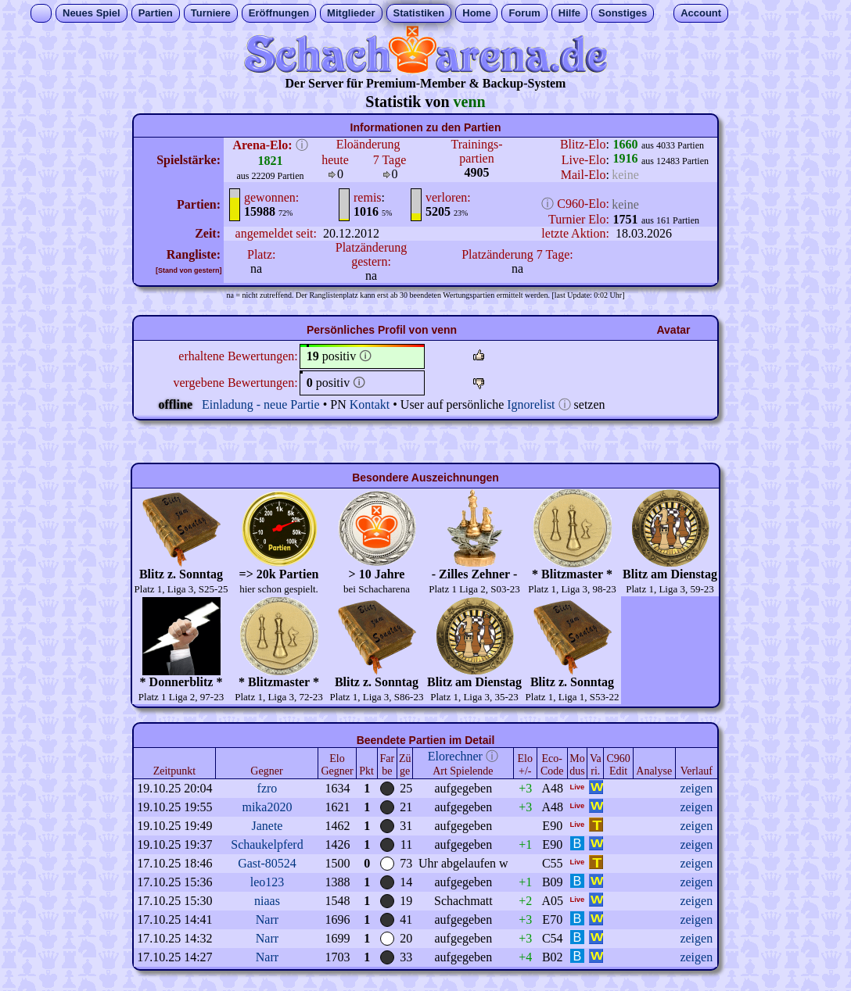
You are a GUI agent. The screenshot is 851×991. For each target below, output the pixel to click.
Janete (266, 825)
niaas (267, 900)
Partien (155, 13)
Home (476, 13)
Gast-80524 (267, 863)
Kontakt (370, 404)
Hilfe (569, 13)
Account (700, 13)
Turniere (211, 13)
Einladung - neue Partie (261, 404)
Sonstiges (622, 13)
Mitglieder (351, 13)
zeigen (696, 788)
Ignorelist (531, 404)
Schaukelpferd (267, 844)
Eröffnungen (279, 13)
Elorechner (455, 756)
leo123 (267, 882)
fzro (267, 788)
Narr (267, 919)
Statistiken (419, 13)
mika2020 (267, 807)
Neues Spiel (91, 13)
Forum (524, 13)
